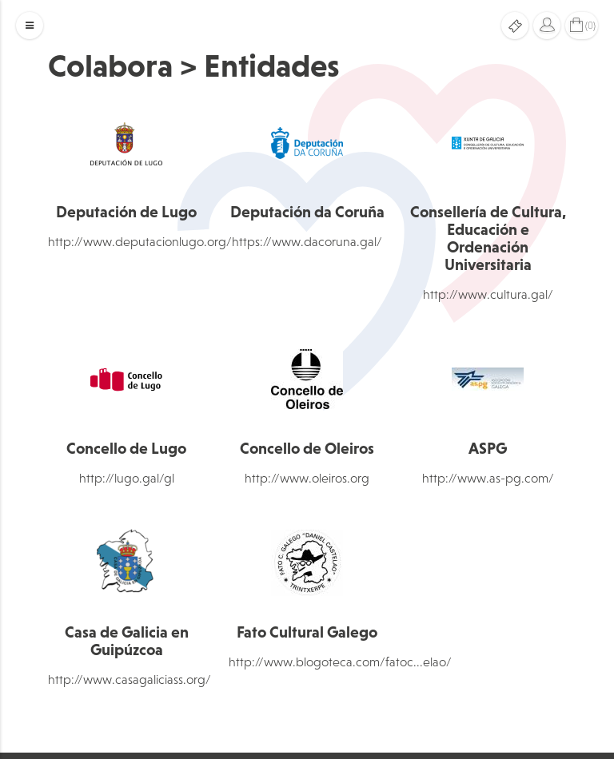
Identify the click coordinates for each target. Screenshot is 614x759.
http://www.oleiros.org (307, 478)
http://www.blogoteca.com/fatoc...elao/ (340, 661)
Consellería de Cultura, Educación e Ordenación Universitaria (488, 238)
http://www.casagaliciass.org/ (129, 679)
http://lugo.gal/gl (126, 478)
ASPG (487, 448)
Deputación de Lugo (126, 212)
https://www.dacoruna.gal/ (307, 241)
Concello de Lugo (126, 448)
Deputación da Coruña (307, 212)
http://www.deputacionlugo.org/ (140, 241)
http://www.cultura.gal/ (488, 294)
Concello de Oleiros (307, 448)
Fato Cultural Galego (307, 632)
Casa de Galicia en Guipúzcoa (127, 640)
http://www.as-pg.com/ (488, 478)
